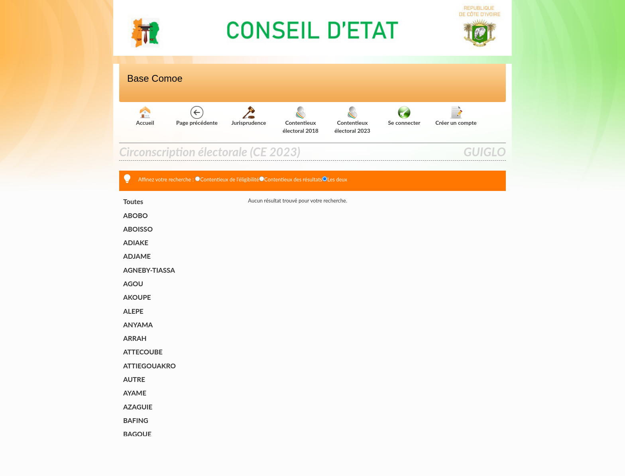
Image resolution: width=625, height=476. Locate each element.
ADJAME (137, 256)
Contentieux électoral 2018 (300, 121)
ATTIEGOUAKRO (149, 366)
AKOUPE (137, 297)
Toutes (133, 201)
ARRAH (135, 338)
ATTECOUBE (143, 352)
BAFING (135, 420)
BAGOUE (137, 434)
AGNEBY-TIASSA (149, 270)
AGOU (133, 283)
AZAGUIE (137, 407)
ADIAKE (135, 242)
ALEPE (133, 311)
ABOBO (135, 215)
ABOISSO (138, 229)
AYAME (134, 393)
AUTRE (134, 379)
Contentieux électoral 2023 (352, 121)
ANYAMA (138, 325)
